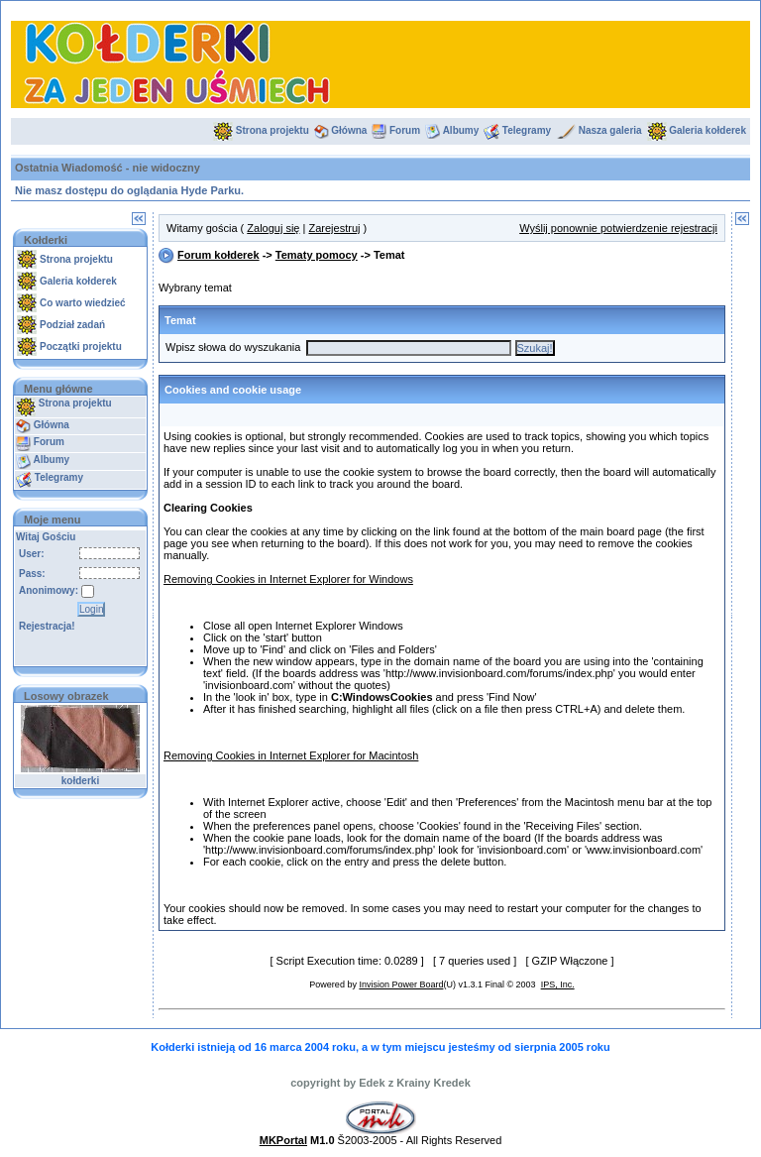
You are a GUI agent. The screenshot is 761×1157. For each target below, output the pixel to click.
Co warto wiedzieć (83, 302)
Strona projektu (272, 130)
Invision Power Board (401, 984)
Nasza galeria (610, 130)
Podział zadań (72, 324)
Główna (349, 130)
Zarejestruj (334, 228)
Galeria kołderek (707, 130)
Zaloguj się (273, 228)
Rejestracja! (47, 626)
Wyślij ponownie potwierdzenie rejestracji (618, 228)
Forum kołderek (218, 255)
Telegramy (526, 130)
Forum (404, 130)
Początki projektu (81, 346)
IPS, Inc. (558, 984)
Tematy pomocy (316, 255)
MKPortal (283, 1140)
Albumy (461, 130)
